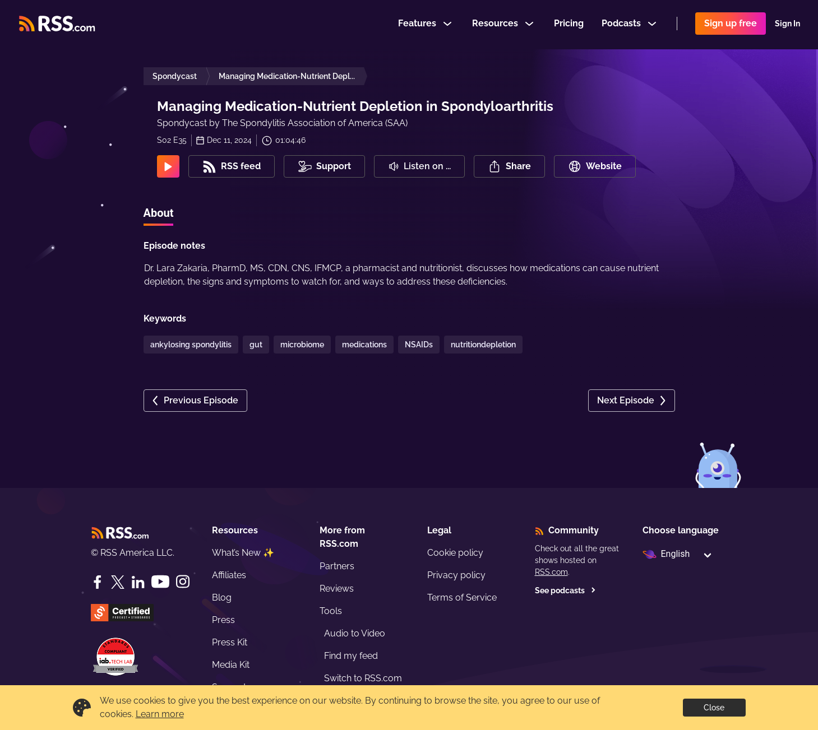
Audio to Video (354, 633)
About (159, 213)
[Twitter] (117, 582)
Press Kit (229, 642)
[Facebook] (97, 582)
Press (223, 620)
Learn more (160, 714)
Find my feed (351, 655)
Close (714, 707)
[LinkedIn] (138, 582)
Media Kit (230, 664)
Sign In (787, 24)
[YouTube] (160, 581)
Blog (222, 597)
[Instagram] (183, 581)
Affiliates (229, 575)
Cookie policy (455, 552)
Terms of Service (462, 597)
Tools (331, 611)
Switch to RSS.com (363, 678)
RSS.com (551, 572)
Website (595, 166)
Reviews (337, 588)
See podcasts (565, 590)
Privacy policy (456, 575)
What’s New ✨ (243, 552)
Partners (337, 566)
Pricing (569, 24)
